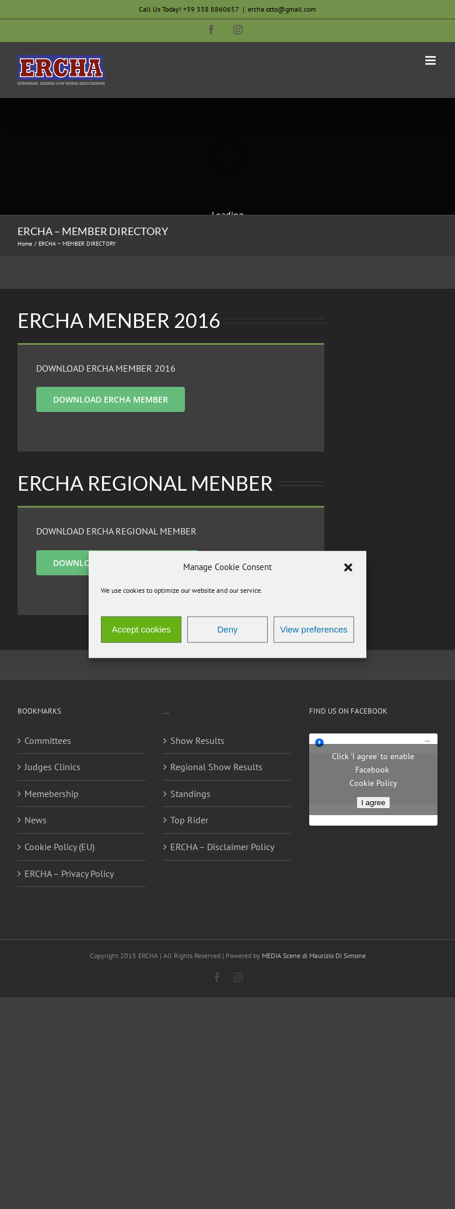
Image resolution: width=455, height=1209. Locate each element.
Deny (227, 629)
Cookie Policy (373, 783)
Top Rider (189, 820)
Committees (47, 740)
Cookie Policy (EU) (59, 846)
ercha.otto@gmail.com (282, 9)
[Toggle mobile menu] (431, 60)
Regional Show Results (216, 767)
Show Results (197, 740)
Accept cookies (141, 629)
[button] (348, 567)
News (35, 820)
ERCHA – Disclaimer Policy (222, 846)
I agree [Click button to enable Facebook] (373, 802)
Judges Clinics (52, 767)
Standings (190, 793)
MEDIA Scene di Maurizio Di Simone (314, 955)
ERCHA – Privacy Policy (69, 873)
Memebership (51, 793)
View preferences (314, 629)
